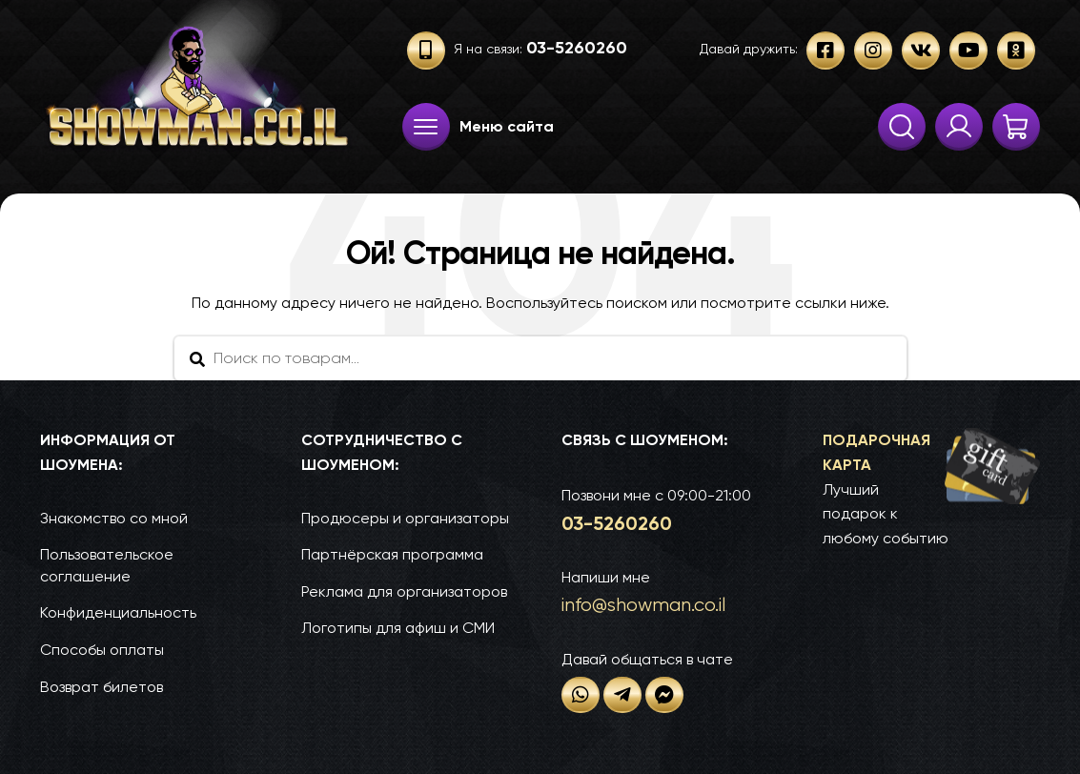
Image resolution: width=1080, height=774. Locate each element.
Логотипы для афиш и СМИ (398, 628)
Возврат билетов (101, 687)
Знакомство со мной (114, 518)
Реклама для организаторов (404, 591)
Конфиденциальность (118, 612)
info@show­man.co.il (643, 605)
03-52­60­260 (616, 523)
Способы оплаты (102, 650)
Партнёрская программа (392, 554)
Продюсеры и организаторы (405, 518)
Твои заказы (959, 127)
